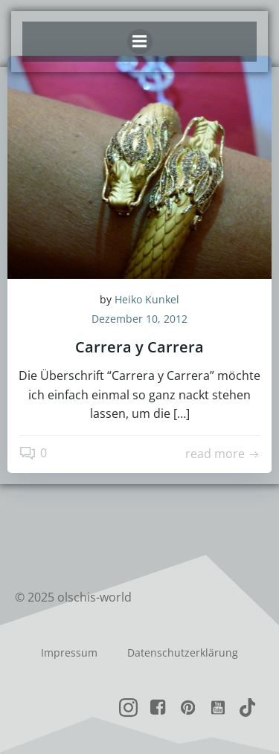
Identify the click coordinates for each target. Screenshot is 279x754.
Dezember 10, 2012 (139, 319)
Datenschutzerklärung (182, 652)
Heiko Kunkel (147, 299)
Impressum (69, 652)
